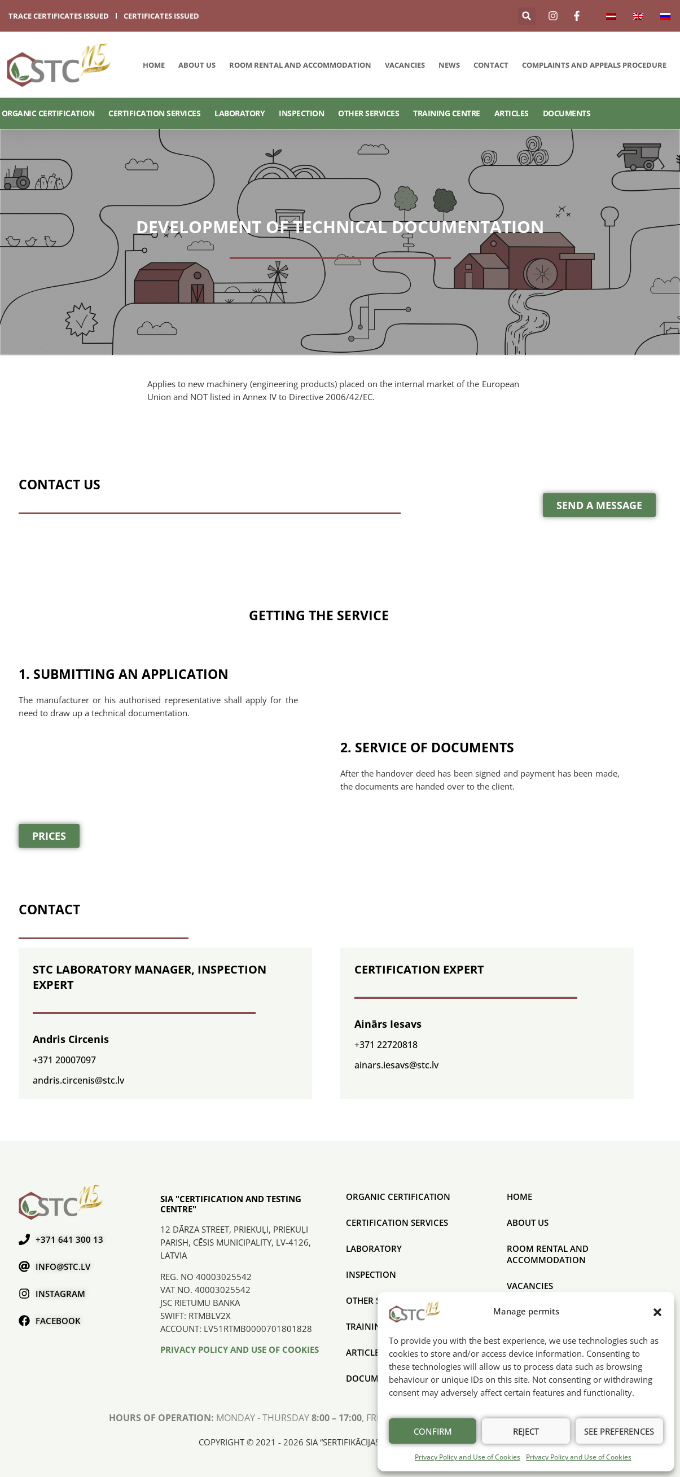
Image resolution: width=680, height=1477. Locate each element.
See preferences (619, 1431)
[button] (657, 1311)
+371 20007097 (64, 1060)
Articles (511, 113)
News (449, 65)
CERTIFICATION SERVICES (154, 113)
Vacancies (405, 65)
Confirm (433, 1431)
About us (197, 65)
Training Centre (446, 113)
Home (154, 65)
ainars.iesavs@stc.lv (396, 1065)
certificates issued (161, 16)
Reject (526, 1431)
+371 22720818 (386, 1044)
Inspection (301, 113)
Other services (368, 113)
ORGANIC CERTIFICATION (48, 113)
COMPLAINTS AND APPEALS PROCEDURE (594, 65)
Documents (567, 113)
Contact (490, 65)
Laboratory (239, 113)
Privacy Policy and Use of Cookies (467, 1457)
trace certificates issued (58, 16)
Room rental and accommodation (300, 65)
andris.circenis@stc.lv (78, 1080)
